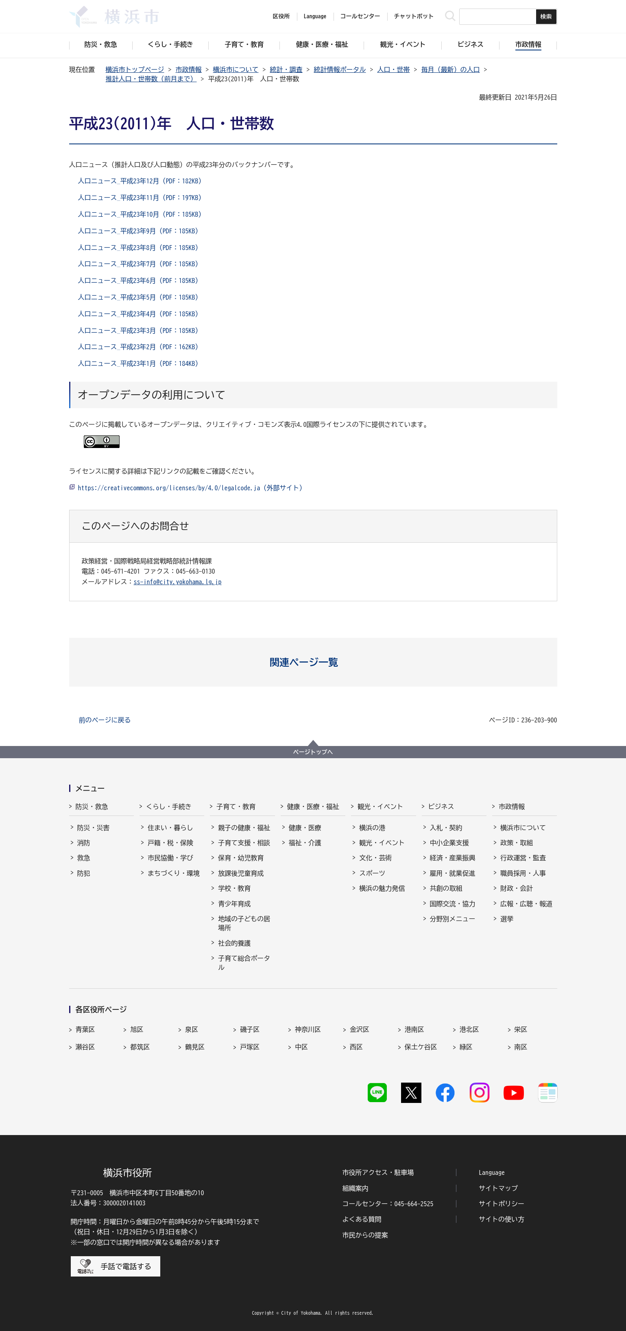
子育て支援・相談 (244, 842)
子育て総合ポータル (244, 962)
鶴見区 (195, 1047)
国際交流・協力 (452, 903)
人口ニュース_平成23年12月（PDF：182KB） (141, 181)
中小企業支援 (449, 842)
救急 (83, 858)
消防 (83, 842)
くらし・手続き (169, 806)
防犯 (83, 873)
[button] (313, 662)
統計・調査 (286, 69)
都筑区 (140, 1047)
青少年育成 (234, 903)
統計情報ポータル (340, 69)
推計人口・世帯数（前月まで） (151, 79)
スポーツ (372, 873)
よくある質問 (362, 1219)
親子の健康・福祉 (244, 827)
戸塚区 (250, 1047)
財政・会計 (516, 888)
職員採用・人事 (523, 873)
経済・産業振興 (452, 858)
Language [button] (315, 16)
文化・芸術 (375, 858)
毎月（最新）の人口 (450, 69)
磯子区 (250, 1029)
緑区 (466, 1047)
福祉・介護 (305, 842)
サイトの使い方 (501, 1219)
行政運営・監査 (523, 858)
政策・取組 (516, 842)
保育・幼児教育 (241, 858)
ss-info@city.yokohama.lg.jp (178, 582)
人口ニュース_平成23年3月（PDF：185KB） (140, 330)
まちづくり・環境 (174, 873)
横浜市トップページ (135, 69)
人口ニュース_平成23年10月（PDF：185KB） (141, 214)
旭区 (136, 1029)
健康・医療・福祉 (313, 806)
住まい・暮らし (170, 827)
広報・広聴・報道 (526, 903)
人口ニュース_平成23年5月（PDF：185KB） (140, 297)
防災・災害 (93, 827)
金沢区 (359, 1029)
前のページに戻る (105, 720)
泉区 (191, 1029)
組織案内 (355, 1188)
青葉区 (85, 1029)
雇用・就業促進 (452, 873)
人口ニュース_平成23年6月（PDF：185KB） (140, 280)
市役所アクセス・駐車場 (378, 1172)
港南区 (414, 1029)
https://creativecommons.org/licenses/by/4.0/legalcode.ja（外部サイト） (192, 488)
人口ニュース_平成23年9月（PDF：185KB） (140, 231)
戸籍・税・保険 (170, 842)
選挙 (506, 919)
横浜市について (236, 69)
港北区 (469, 1029)
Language (492, 1172)
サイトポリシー (501, 1204)
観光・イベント (380, 806)
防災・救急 (92, 806)
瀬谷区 (85, 1047)
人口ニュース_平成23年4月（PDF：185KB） (140, 314)
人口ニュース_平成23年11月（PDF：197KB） (141, 197)
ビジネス (441, 806)
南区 (521, 1047)
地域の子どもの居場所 (244, 923)
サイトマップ (498, 1188)
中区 (301, 1047)
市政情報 (189, 69)
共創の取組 (446, 888)
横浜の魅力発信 (382, 888)
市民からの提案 (365, 1235)
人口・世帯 (393, 69)
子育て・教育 (235, 806)
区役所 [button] (281, 16)
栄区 (521, 1029)
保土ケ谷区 (421, 1047)
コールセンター (360, 16)
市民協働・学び (170, 858)
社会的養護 (234, 943)
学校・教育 (234, 888)
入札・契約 (446, 827)
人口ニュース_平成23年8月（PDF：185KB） (140, 247)
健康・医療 (305, 827)
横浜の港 (372, 827)
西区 (356, 1047)
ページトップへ (313, 752)
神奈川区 (308, 1029)
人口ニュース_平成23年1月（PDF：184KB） (140, 363)
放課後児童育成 (241, 873)
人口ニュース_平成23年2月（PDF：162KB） (140, 347)
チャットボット (414, 16)
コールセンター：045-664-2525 (388, 1204)
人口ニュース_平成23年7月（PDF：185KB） (140, 264)
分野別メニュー (452, 919)
